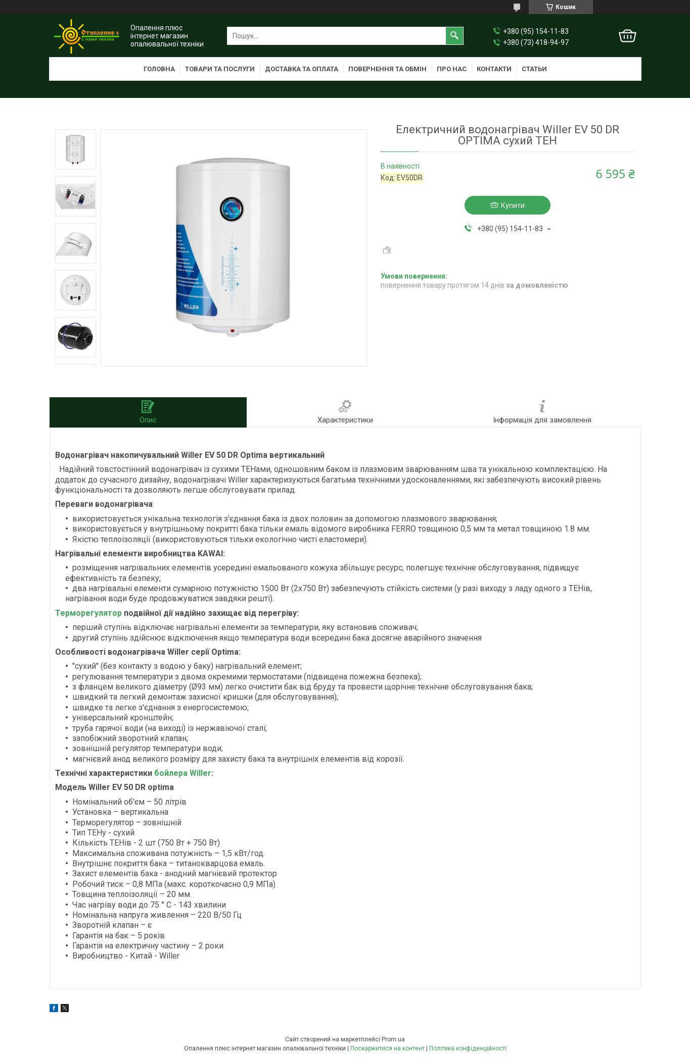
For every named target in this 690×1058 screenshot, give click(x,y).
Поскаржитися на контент (387, 1048)
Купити (513, 205)
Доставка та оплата (301, 69)
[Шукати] (454, 35)
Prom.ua (393, 1039)
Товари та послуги (220, 69)
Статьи (534, 69)
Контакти (494, 69)
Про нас (452, 69)
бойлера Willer (182, 773)
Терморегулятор (88, 613)
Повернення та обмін (387, 69)
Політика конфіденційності (468, 1048)
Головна (159, 69)
